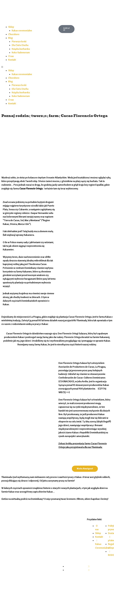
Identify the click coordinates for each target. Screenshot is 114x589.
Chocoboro (13, 34)
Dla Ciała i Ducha (20, 45)
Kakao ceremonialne (22, 30)
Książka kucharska (21, 48)
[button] (28, 67)
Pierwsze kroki (19, 41)
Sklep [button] (11, 26)
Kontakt (12, 59)
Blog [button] (10, 37)
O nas (11, 56)
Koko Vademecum (21, 52)
